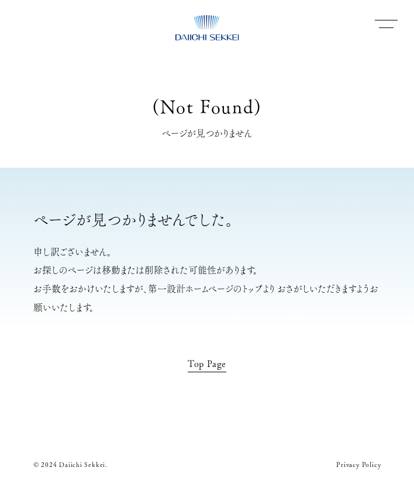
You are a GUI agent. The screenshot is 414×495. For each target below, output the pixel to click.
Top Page (207, 363)
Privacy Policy (358, 464)
